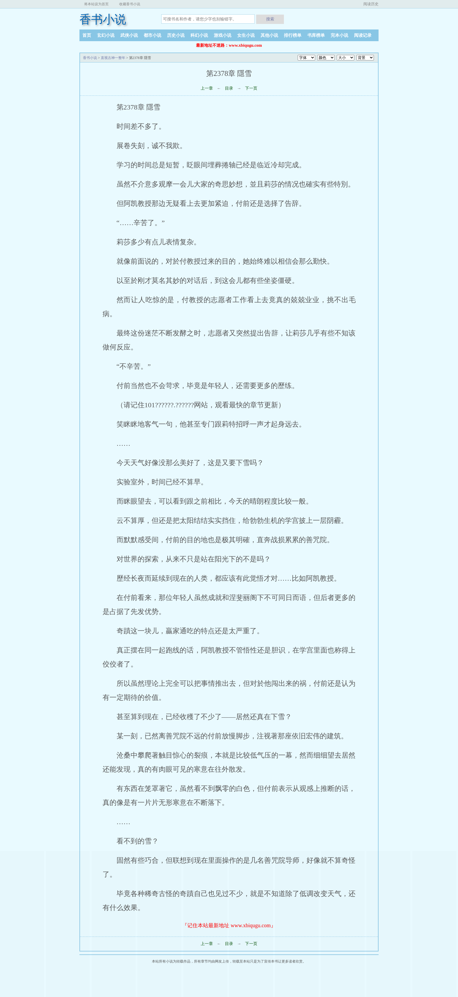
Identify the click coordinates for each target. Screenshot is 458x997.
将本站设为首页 (96, 4)
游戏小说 (222, 35)
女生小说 (246, 35)
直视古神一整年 (113, 58)
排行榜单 (292, 35)
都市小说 (152, 35)
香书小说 (102, 19)
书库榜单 (316, 35)
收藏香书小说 (129, 4)
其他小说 (269, 35)
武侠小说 (129, 35)
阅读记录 (363, 35)
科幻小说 (199, 35)
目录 (229, 88)
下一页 (251, 88)
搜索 (270, 19)
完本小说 (339, 35)
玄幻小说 (105, 35)
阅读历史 (371, 4)
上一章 (207, 88)
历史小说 (176, 35)
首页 (86, 35)
